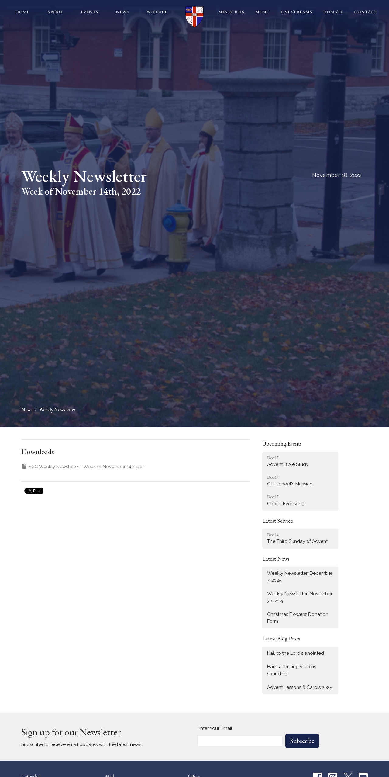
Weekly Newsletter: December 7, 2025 (299, 577)
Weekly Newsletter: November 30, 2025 (299, 597)
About (55, 12)
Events (89, 12)
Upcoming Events (282, 443)
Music (262, 12)
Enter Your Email (215, 728)
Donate (333, 12)
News (122, 12)
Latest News (276, 558)
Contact (365, 12)
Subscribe (302, 741)
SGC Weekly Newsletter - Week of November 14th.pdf (82, 466)
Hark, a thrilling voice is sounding (291, 670)
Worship (156, 12)
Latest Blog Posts (281, 638)
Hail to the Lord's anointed (295, 653)
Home (22, 12)
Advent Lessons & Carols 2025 (299, 687)
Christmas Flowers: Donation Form (297, 618)
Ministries (231, 12)
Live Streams (296, 12)
